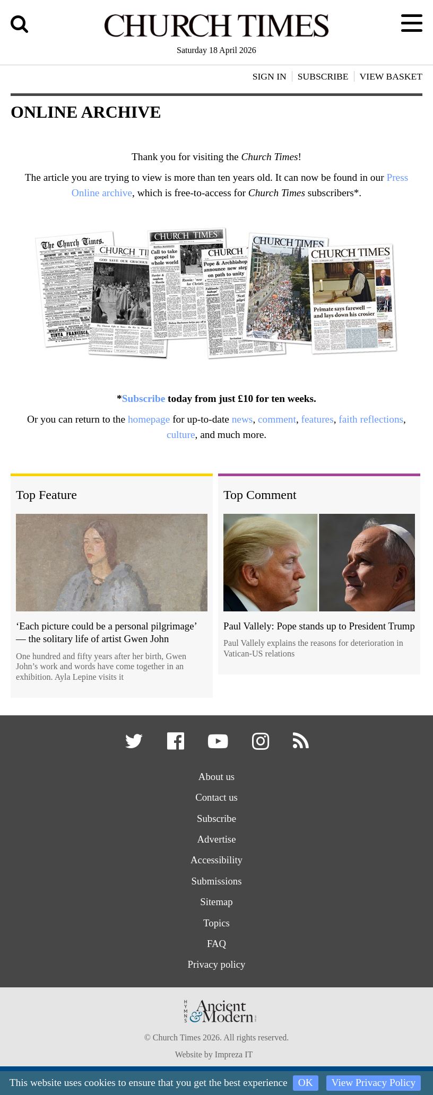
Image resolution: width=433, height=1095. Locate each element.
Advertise (217, 840)
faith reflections (371, 419)
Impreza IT (234, 1058)
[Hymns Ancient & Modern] (216, 1028)
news (242, 419)
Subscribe (144, 398)
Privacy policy (216, 967)
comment (277, 419)
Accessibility (216, 862)
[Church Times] (216, 35)
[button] (134, 745)
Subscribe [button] (323, 76)
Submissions (216, 883)
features (317, 419)
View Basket (391, 76)
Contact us (216, 798)
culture (181, 434)
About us (216, 777)
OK (305, 1082)
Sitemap (216, 904)
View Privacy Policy (374, 1082)
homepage (149, 419)
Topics (216, 925)
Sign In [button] (270, 76)
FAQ (217, 946)
